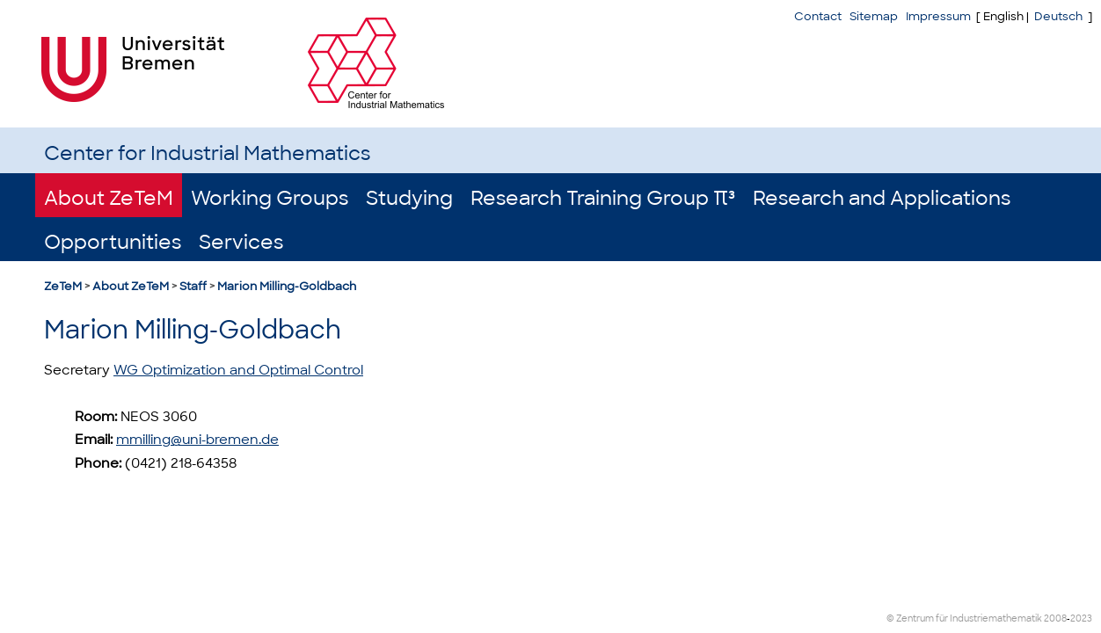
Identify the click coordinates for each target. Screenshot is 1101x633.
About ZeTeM (108, 198)
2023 (1081, 618)
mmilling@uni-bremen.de (197, 439)
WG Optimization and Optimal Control (238, 370)
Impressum (938, 16)
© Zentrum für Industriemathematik (964, 618)
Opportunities (112, 242)
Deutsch (1058, 16)
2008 (1055, 618)
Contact (818, 16)
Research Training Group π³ (602, 198)
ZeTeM (63, 286)
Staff (193, 286)
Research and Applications (881, 198)
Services (241, 242)
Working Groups (269, 198)
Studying (409, 198)
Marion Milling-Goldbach (286, 286)
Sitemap (873, 16)
